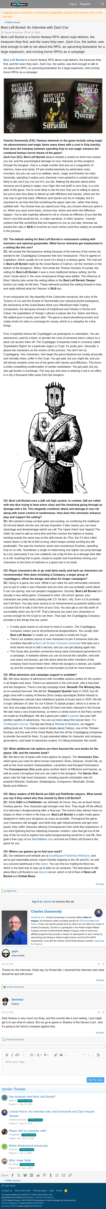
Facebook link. (38, 917)
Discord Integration (9, 1203)
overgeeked (14, 1134)
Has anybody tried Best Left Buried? (32, 1096)
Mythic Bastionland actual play (28, 1145)
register (48, 901)
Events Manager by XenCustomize (61, 1200)
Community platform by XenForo (27, 1195)
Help (51, 1190)
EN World (84, 920)
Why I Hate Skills (20, 1160)
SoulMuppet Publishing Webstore (69, 855)
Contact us (7, 1190)
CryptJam (73, 715)
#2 (103, 964)
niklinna (12, 1100)
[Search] (102, 4)
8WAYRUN (38, 1203)
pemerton (13, 1149)
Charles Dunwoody (13, 32)
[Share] (98, 964)
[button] (5, 4)
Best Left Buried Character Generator (58, 643)
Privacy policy (40, 1190)
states (44, 863)
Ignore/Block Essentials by (28, 1197)
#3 (103, 1012)
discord (43, 872)
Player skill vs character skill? (28, 1130)
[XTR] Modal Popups (24, 1200)
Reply (101, 884)
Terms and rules (22, 1190)
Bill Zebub (13, 1164)
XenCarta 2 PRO (9, 1206)
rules (43, 839)
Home (59, 1190)
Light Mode (8, 1185)
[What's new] (95, 4)
